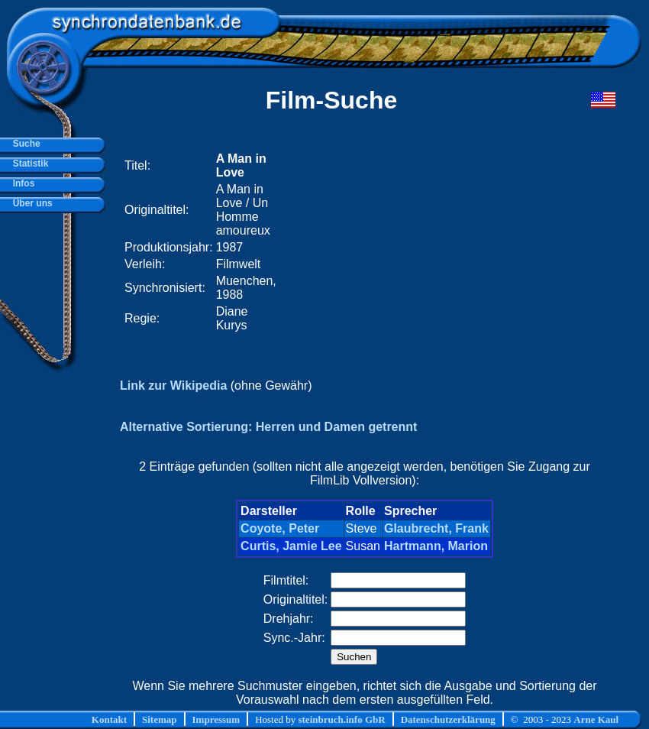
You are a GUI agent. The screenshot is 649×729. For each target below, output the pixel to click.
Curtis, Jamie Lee (291, 545)
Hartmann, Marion (436, 545)
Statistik (28, 163)
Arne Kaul (595, 719)
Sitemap (159, 719)
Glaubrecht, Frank (436, 528)
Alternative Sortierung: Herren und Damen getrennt (268, 426)
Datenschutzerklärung (448, 719)
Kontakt (109, 719)
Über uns (30, 203)
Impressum (216, 719)
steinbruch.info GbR (341, 719)
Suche (24, 143)
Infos (21, 183)
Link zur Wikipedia (173, 385)
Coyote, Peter (280, 528)
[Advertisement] (418, 242)
